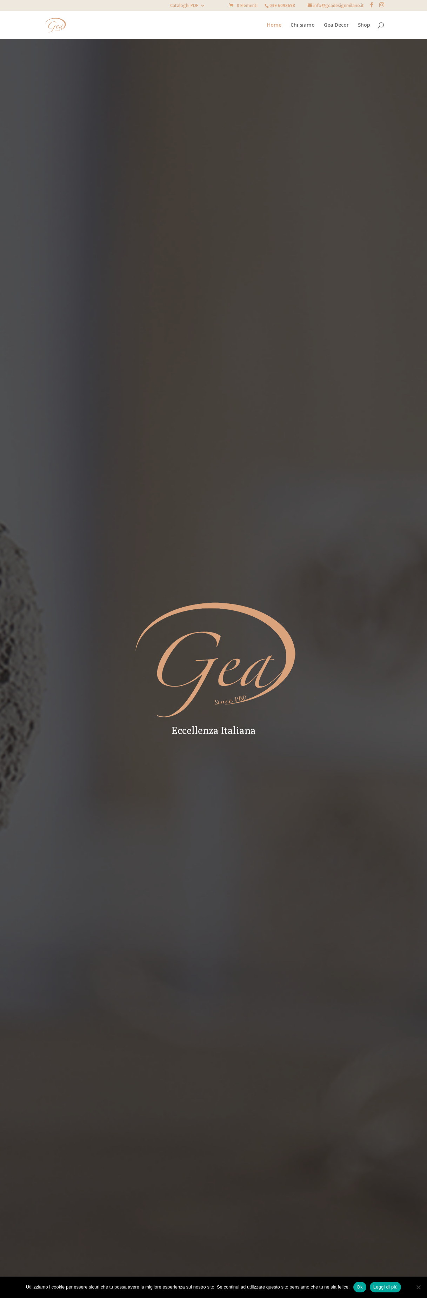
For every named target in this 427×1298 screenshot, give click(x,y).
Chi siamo (303, 25)
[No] (418, 1287)
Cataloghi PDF (184, 6)
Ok (360, 1287)
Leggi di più (385, 1287)
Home (274, 25)
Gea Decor (336, 25)
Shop (364, 25)
